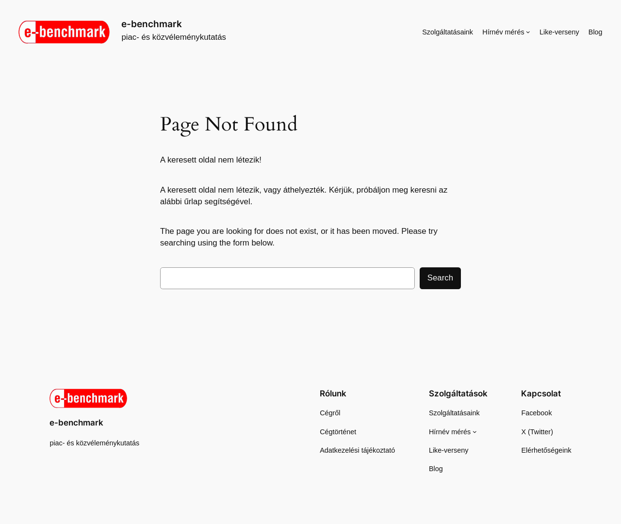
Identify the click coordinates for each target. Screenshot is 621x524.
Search (440, 277)
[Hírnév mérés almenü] (528, 32)
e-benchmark (151, 24)
